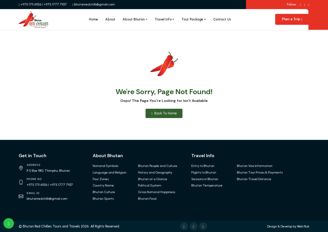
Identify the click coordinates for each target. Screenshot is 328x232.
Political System (149, 185)
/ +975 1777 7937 (54, 4)
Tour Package (192, 19)
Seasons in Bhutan (204, 179)
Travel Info (163, 19)
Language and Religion (109, 172)
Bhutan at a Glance (152, 179)
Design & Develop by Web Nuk (288, 226)
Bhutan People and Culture (157, 166)
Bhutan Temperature (207, 185)
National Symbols (105, 166)
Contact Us (222, 19)
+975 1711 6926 (30, 4)
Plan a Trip (292, 19)
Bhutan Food (147, 199)
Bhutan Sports (103, 199)
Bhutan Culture (104, 192)
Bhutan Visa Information (254, 166)
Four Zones (101, 179)
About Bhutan (134, 19)
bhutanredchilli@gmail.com (94, 4)
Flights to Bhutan (203, 172)
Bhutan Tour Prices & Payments (260, 172)
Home (93, 19)
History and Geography (155, 172)
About (110, 19)
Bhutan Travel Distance (254, 179)
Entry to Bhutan (202, 166)
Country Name (103, 185)
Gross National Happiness (156, 192)
